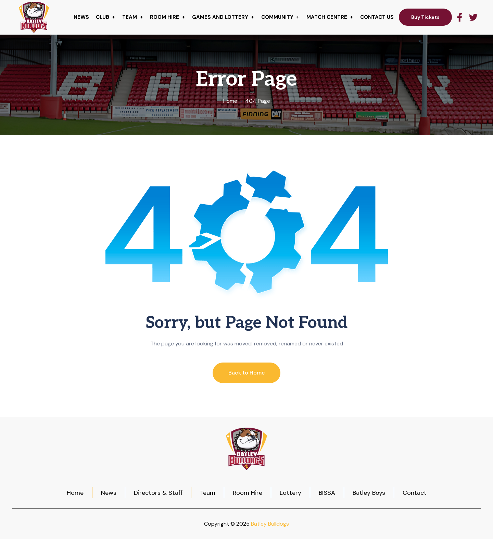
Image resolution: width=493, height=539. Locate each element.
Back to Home (246, 372)
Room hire (164, 17)
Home (230, 101)
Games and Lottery (220, 17)
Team (129, 17)
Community (277, 17)
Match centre (326, 17)
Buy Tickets (425, 17)
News (81, 17)
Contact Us (377, 17)
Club (102, 17)
